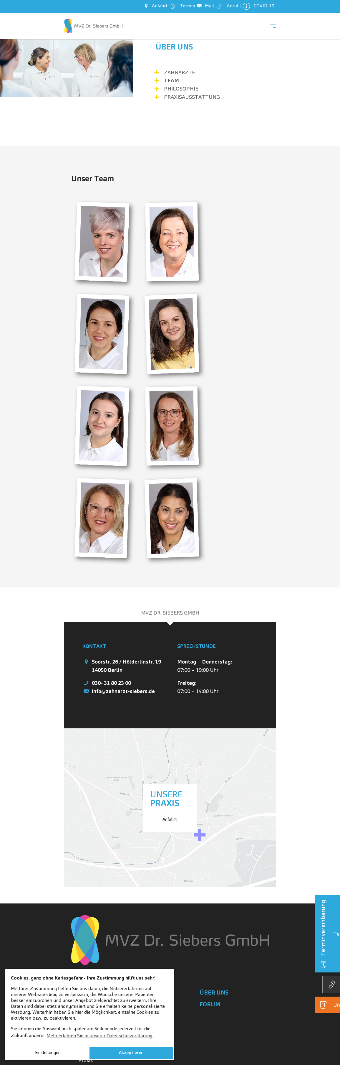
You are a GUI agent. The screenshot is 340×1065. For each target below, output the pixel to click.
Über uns (174, 47)
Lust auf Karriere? (98, 913)
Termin (182, 6)
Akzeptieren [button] (131, 1052)
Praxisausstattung (192, 96)
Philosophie (181, 88)
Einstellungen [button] (48, 1052)
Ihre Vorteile (92, 939)
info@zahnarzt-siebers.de (123, 587)
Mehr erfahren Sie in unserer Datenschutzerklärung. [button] (100, 1036)
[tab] (170, 509)
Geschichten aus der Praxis (101, 952)
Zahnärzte (179, 72)
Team (171, 80)
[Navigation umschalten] (273, 26)
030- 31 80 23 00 (111, 579)
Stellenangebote (97, 921)
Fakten (86, 930)
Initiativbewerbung (100, 965)
